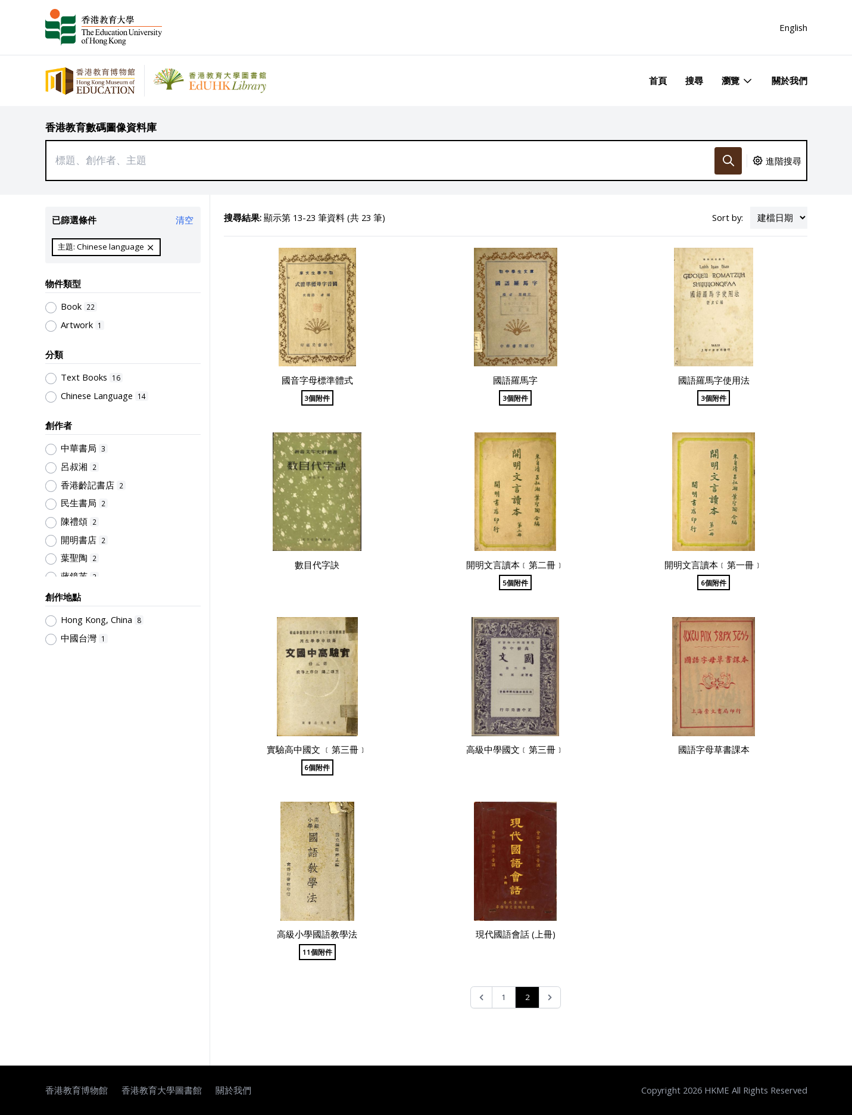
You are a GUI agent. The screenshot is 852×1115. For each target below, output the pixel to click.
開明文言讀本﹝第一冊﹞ (713, 565)
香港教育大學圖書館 (161, 1090)
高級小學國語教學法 (317, 934)
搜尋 (694, 80)
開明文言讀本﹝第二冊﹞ (515, 565)
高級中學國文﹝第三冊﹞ (515, 749)
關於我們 (789, 80)
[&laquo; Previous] (481, 997)
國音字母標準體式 (317, 380)
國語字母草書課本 (714, 749)
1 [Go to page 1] (503, 997)
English (793, 27)
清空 (185, 220)
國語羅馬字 (515, 380)
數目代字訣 (317, 565)
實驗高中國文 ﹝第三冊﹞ (317, 749)
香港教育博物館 (76, 1090)
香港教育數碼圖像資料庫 (101, 127)
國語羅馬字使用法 (714, 380)
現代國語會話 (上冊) (515, 934)
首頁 (658, 80)
